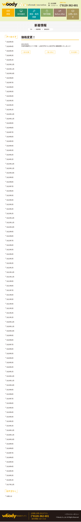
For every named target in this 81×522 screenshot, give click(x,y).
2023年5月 (10, 196)
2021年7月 (10, 290)
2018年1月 (10, 480)
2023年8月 (10, 182)
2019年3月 (10, 417)
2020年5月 (10, 354)
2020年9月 (10, 336)
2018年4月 (10, 467)
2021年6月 (10, 295)
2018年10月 (10, 439)
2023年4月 (10, 200)
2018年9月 (10, 444)
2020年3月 (10, 363)
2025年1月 (10, 110)
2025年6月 (10, 87)
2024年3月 (10, 150)
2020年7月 (10, 345)
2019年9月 (10, 390)
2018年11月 (10, 435)
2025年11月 (10, 69)
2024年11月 (10, 119)
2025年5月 (10, 92)
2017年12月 (10, 485)
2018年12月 (10, 430)
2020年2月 (10, 367)
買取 (8, 13)
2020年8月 (10, 340)
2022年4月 (10, 254)
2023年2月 (10, 209)
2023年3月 (10, 205)
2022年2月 (10, 263)
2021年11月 (10, 277)
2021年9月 (10, 281)
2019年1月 (10, 426)
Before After (59, 13)
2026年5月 (10, 42)
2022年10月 (10, 227)
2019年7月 (10, 399)
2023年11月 (10, 168)
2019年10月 (10, 385)
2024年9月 (10, 123)
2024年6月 (10, 137)
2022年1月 (10, 268)
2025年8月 (10, 78)
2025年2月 (10, 105)
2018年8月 (10, 448)
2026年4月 (10, 46)
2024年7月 (10, 132)
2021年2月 (10, 313)
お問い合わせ (72, 13)
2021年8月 (10, 286)
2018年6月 (10, 458)
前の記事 (25, 52)
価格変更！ (28, 37)
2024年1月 (10, 159)
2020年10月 (10, 331)
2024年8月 (10, 128)
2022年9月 (10, 232)
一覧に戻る (50, 52)
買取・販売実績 (34, 14)
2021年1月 (10, 317)
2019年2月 (10, 421)
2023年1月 (10, 214)
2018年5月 (10, 462)
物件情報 (46, 13)
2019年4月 (10, 412)
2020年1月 (10, 372)
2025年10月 (10, 74)
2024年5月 (10, 141)
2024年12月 (10, 114)
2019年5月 (10, 408)
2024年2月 (10, 155)
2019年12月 (10, 376)
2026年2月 (10, 56)
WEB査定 (21, 13)
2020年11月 (10, 327)
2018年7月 (10, 453)
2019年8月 (10, 394)
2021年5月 (10, 299)
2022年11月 (10, 223)
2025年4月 (10, 96)
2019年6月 (10, 403)
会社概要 (52, 3)
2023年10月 (10, 173)
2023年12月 (10, 164)
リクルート (53, 5)
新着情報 (38, 29)
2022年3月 (10, 259)
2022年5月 (10, 250)
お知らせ (9, 496)
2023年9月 (10, 177)
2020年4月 (10, 358)
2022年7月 (10, 241)
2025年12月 (10, 65)
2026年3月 (10, 51)
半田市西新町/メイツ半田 (29, 46)
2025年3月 (10, 101)
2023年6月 (10, 191)
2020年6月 (10, 349)
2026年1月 (10, 60)
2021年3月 (10, 308)
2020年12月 (10, 322)
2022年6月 (10, 245)
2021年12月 (10, 272)
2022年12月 (10, 218)
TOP (31, 29)
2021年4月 (10, 304)
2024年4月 (10, 146)
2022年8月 (10, 236)
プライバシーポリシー (72, 514)
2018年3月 (10, 471)
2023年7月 (10, 187)
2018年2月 (10, 476)
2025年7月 (10, 83)
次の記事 (74, 52)
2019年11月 (10, 381)
